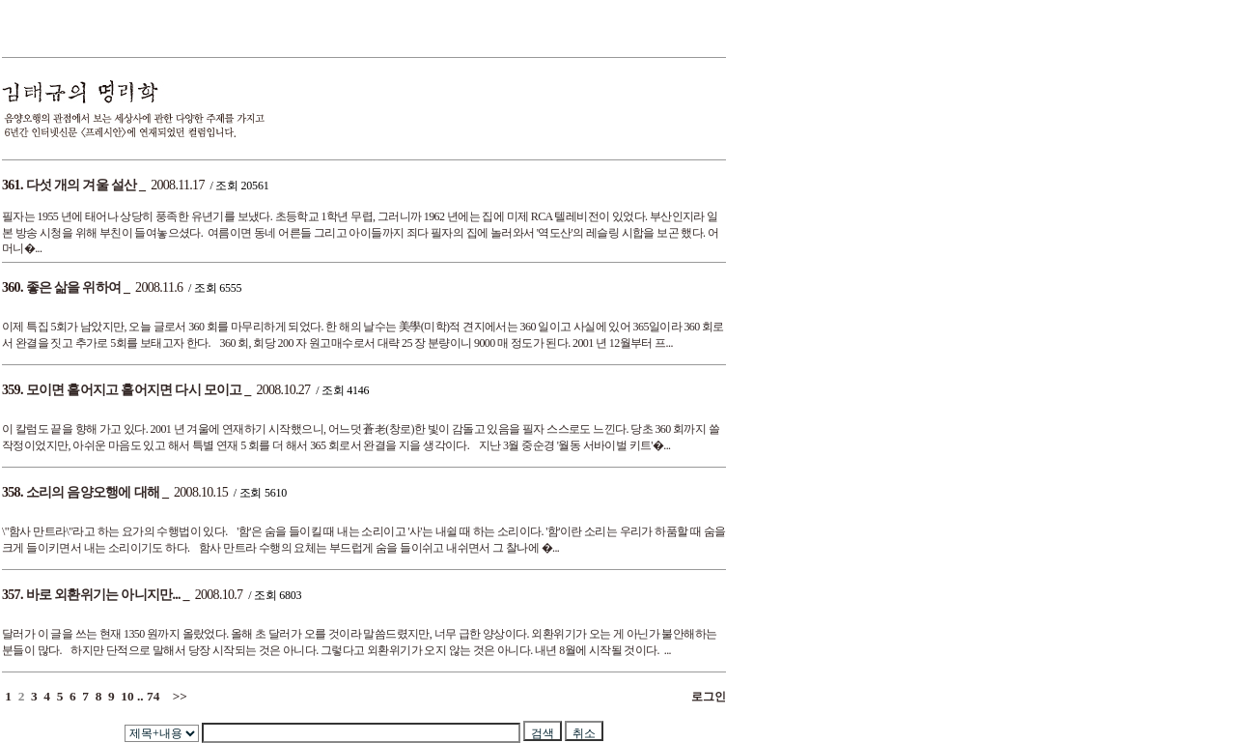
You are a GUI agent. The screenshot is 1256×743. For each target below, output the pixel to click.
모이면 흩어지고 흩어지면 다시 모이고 (134, 390)
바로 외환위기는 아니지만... (103, 594)
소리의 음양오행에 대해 (93, 492)
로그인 (705, 696)
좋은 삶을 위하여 (74, 287)
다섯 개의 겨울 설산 (81, 185)
